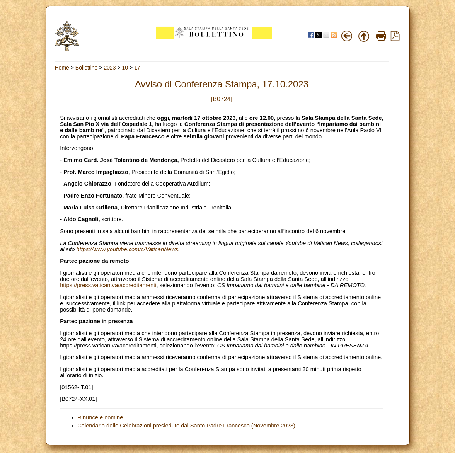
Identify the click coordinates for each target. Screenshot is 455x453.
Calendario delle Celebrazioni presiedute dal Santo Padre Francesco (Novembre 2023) (186, 425)
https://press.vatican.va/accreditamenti (108, 285)
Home (62, 68)
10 (125, 68)
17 (137, 68)
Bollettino (86, 68)
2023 (110, 68)
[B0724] (221, 99)
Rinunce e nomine (100, 417)
